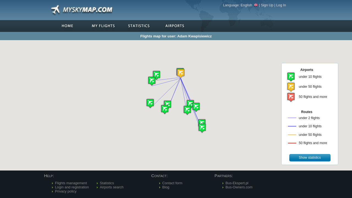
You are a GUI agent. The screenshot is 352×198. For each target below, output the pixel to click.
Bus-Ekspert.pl (237, 183)
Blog (165, 187)
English (249, 5)
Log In (281, 5)
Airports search (111, 187)
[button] (180, 73)
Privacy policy (65, 191)
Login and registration (72, 187)
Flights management (71, 183)
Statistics (107, 183)
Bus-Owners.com (239, 187)
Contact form (172, 183)
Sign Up (267, 5)
